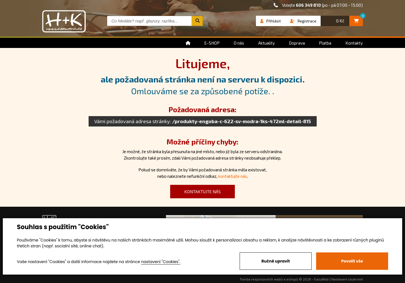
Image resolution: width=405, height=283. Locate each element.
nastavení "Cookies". (160, 261)
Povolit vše (352, 261)
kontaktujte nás (232, 176)
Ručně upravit (275, 261)
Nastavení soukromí (347, 279)
